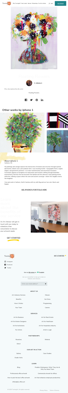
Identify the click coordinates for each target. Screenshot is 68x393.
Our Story (47, 299)
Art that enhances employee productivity (47, 378)
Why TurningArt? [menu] (17, 3)
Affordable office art (18, 382)
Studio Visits (19, 358)
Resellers (19, 340)
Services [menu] (29, 3)
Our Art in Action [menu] (42, 3)
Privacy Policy (43, 390)
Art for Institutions (18, 326)
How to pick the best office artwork (18, 378)
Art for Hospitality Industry (47, 326)
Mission (47, 295)
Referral (47, 340)
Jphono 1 (39, 83)
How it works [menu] (24, 3)
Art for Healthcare (47, 321)
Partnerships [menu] (35, 3)
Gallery (18, 353)
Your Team (18, 308)
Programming (47, 303)
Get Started (60, 3)
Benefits (18, 299)
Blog (18, 367)
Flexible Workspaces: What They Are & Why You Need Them (47, 368)
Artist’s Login (47, 330)
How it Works (18, 303)
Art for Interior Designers (18, 321)
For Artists (18, 330)
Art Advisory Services (18, 295)
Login (52, 3)
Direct (19, 344)
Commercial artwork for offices (47, 373)
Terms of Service (54, 390)
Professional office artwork (18, 373)
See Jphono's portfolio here (34, 190)
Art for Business (19, 317)
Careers (47, 308)
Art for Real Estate (47, 317)
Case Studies (47, 353)
